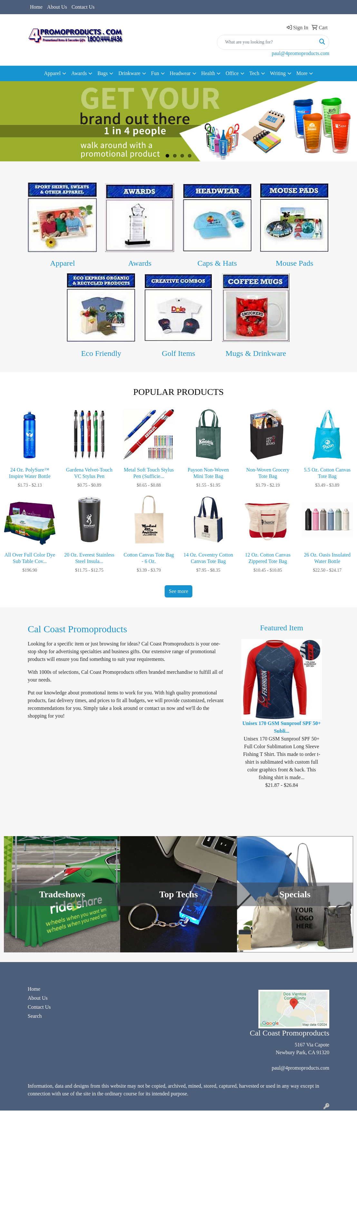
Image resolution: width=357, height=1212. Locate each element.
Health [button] (208, 73)
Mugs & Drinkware (256, 353)
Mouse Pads (295, 263)
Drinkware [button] (129, 73)
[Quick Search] (266, 42)
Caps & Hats (217, 263)
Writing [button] (278, 73)
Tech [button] (254, 73)
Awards (139, 263)
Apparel (62, 263)
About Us (57, 7)
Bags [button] (102, 73)
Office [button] (232, 73)
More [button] (302, 73)
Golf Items (178, 353)
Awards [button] (79, 73)
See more (178, 591)
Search (35, 1016)
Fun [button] (155, 73)
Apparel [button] (52, 73)
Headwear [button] (180, 73)
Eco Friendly (101, 353)
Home (36, 7)
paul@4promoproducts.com (300, 53)
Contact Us (83, 7)
